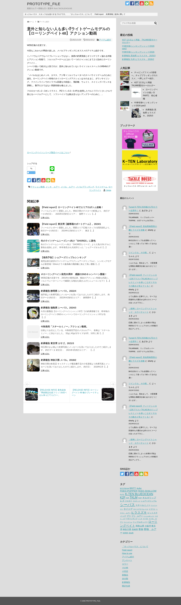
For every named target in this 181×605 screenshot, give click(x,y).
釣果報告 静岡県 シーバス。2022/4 (58, 291)
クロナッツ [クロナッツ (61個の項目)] (136, 501)
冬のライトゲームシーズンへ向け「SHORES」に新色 (68, 241)
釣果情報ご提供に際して (115, 14)
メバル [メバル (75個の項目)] (145, 519)
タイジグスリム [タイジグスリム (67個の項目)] (139, 509)
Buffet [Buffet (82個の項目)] (139, 488)
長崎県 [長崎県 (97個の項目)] (135, 529)
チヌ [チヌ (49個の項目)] (146, 509)
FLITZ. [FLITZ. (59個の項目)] (122, 494)
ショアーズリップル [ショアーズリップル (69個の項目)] (149, 501)
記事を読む (45, 218)
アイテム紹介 (105, 40)
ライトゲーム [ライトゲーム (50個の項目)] (128, 522)
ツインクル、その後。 (139, 252)
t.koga (108, 190)
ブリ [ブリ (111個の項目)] (129, 516)
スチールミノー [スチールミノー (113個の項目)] (142, 505)
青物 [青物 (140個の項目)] (140, 529)
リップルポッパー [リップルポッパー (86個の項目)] (140, 522)
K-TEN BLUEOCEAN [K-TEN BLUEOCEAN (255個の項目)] (139, 494)
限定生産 (126, 586)
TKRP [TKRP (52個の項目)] (140, 498)
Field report (99, 14)
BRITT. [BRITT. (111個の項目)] (133, 488)
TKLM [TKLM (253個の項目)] (133, 497)
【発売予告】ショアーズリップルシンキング (63, 257)
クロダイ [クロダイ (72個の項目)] (128, 501)
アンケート (127, 560)
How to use (127, 553)
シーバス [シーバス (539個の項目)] (127, 505)
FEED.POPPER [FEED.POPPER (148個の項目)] (128, 491)
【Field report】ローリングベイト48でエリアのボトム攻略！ (72, 207)
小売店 (125, 571)
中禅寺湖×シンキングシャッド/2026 (138, 52)
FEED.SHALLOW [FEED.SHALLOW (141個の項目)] (147, 491)
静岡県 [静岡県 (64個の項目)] (125, 533)
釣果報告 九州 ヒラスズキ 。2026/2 (138, 59)
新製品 (125, 575)
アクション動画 (38, 187)
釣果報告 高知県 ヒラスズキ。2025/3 (138, 56)
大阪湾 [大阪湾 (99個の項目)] (148, 526)
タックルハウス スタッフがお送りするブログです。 (46, 14)
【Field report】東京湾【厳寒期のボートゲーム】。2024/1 (71, 224)
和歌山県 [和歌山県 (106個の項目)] (140, 526)
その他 (125, 568)
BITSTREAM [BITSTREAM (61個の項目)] (124, 488)
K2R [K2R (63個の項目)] (127, 498)
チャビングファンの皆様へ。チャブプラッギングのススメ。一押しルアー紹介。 (144, 75)
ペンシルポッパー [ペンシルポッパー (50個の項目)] (148, 516)
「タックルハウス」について (80, 14)
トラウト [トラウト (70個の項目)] (152, 509)
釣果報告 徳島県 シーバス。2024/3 (58, 307)
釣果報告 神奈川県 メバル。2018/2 (58, 360)
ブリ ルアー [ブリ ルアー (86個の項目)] (137, 516)
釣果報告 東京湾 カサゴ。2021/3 (57, 343)
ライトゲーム (101, 187)
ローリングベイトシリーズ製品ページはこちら (48, 152)
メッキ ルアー (53, 187)
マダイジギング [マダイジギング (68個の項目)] (132, 519)
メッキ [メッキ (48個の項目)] (140, 518)
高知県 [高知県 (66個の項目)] (131, 533)
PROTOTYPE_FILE (43, 4)
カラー (125, 564)
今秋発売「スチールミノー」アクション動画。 (64, 326)
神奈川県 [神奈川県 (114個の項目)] (127, 529)
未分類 (125, 579)
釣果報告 (126, 582)
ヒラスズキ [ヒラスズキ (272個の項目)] (139, 512)
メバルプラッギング (85, 187)
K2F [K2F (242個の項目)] (122, 497)
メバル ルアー (68, 187)
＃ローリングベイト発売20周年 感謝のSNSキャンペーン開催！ (74, 274)
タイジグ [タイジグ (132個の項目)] (128, 509)
